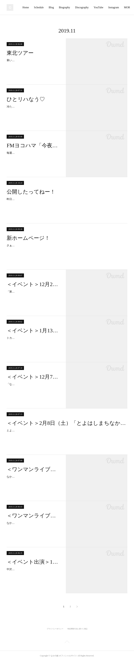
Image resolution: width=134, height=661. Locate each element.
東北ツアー (20, 53)
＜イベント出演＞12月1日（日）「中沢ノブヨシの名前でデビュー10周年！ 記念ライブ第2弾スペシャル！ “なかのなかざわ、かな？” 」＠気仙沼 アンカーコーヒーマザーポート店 (33, 562)
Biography (87, 7)
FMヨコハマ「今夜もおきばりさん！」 (33, 145)
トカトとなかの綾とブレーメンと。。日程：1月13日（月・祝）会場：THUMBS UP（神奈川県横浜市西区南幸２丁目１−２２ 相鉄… (33, 342)
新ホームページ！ (28, 238)
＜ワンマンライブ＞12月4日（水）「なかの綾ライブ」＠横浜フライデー (33, 516)
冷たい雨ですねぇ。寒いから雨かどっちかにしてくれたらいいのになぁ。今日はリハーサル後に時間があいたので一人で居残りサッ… (33, 111)
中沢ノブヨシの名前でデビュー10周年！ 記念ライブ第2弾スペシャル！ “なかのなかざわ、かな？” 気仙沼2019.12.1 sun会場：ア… (33, 574)
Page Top (67, 642)
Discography (105, 7)
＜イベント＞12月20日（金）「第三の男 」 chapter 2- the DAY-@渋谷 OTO (33, 284)
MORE (120, 7)
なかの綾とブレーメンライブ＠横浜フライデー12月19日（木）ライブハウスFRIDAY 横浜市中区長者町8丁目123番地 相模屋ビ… (33, 481)
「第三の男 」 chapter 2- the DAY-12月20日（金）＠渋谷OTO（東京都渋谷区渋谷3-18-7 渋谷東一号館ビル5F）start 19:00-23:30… (33, 296)
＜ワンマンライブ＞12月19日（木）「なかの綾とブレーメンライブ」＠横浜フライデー (33, 469)
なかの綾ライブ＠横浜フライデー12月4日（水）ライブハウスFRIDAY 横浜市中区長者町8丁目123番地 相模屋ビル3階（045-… (33, 528)
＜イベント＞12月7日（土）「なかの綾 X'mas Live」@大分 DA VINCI (33, 377)
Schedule (62, 7)
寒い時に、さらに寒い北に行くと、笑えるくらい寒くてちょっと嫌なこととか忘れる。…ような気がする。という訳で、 (33, 65)
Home (49, 7)
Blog (74, 7)
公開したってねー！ (31, 192)
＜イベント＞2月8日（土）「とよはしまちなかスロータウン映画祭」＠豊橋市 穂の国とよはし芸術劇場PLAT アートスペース (67, 423)
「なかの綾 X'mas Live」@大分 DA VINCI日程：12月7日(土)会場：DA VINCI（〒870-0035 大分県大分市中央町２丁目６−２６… (33, 389)
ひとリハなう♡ (26, 99)
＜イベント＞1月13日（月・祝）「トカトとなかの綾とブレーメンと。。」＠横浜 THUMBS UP (33, 330)
